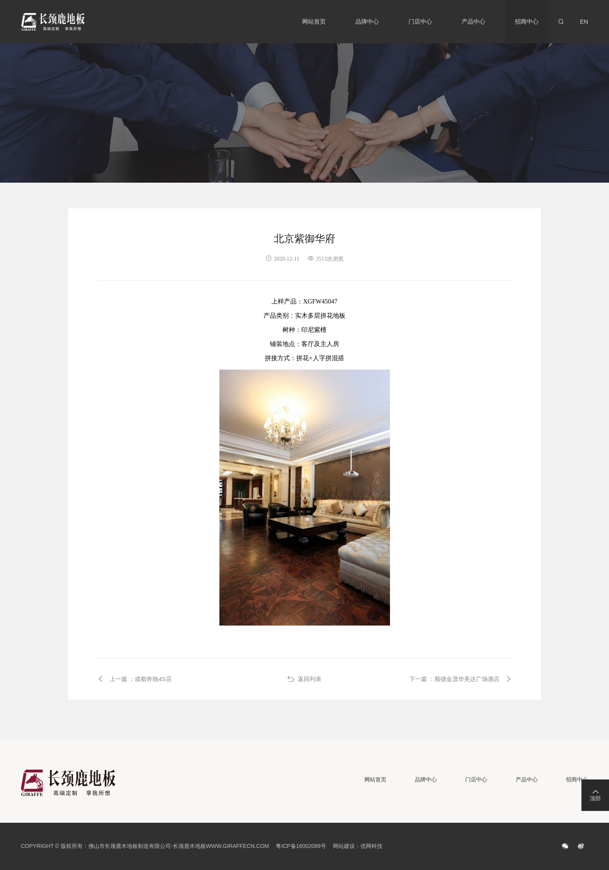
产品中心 (473, 21)
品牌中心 (367, 21)
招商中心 (526, 21)
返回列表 (304, 679)
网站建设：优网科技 (357, 846)
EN (584, 21)
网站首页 (314, 21)
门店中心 (420, 21)
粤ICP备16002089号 (301, 846)
